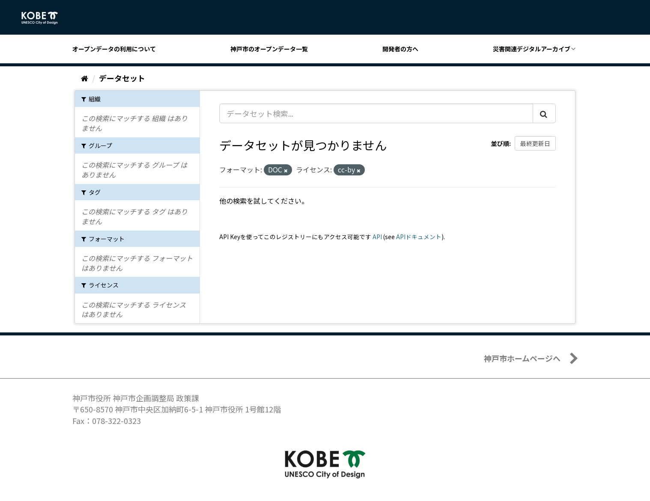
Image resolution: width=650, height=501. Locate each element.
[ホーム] (84, 77)
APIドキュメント (418, 236)
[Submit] (544, 113)
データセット (122, 77)
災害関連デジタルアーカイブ (531, 48)
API (377, 236)
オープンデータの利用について (114, 48)
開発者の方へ (400, 48)
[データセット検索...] (376, 113)
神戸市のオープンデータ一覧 (269, 48)
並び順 (500, 143)
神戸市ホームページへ (522, 358)
